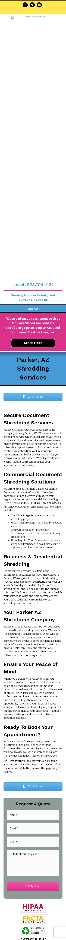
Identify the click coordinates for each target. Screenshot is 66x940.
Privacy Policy (20, 727)
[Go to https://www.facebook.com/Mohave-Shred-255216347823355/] (25, 5)
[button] (33, 162)
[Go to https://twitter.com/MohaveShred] (32, 5)
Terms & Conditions (42, 727)
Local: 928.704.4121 (33, 49)
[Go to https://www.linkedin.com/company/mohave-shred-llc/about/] (39, 5)
